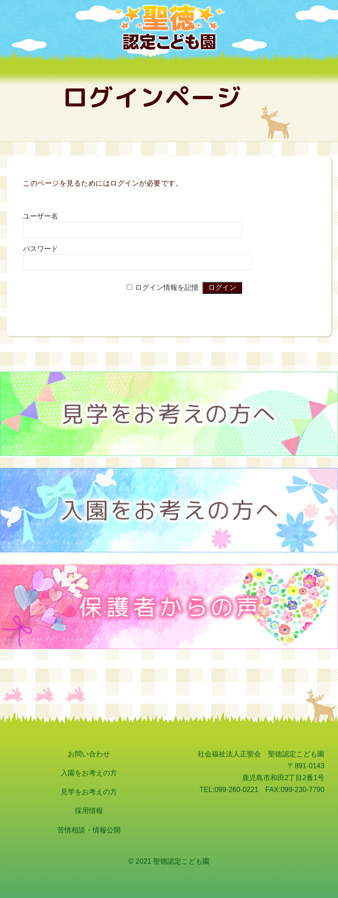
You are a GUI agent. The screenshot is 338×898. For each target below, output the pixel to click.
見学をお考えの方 (89, 792)
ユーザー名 (40, 216)
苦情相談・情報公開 (89, 830)
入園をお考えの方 (89, 773)
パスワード (40, 248)
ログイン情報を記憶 (166, 287)
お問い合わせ (89, 754)
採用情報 (89, 810)
